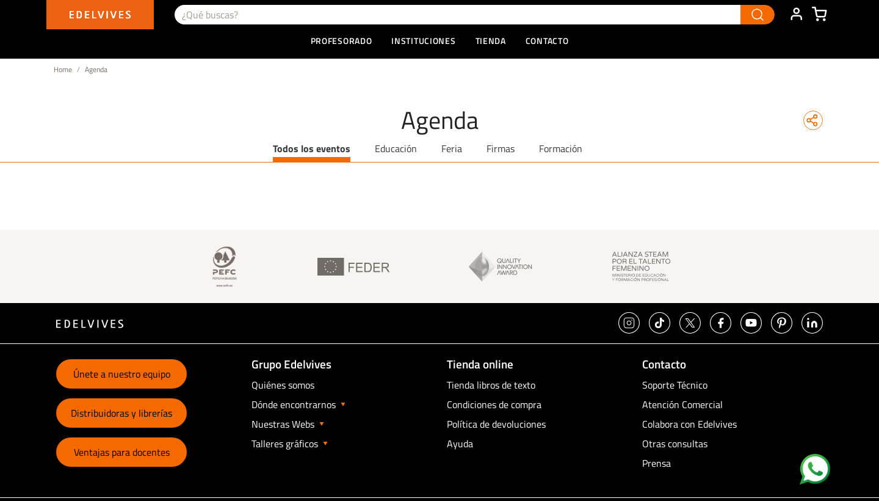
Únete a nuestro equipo (121, 374)
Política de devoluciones (496, 424)
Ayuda (460, 443)
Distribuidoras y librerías (121, 413)
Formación (560, 148)
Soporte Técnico (674, 385)
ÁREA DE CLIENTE (796, 14)
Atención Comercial (682, 404)
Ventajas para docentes (122, 452)
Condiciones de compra (494, 404)
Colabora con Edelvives (689, 424)
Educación (396, 148)
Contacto (547, 40)
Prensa (656, 463)
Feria (451, 148)
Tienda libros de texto (491, 385)
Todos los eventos (311, 148)
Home (63, 69)
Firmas (501, 148)
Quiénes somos (282, 385)
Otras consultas (674, 443)
